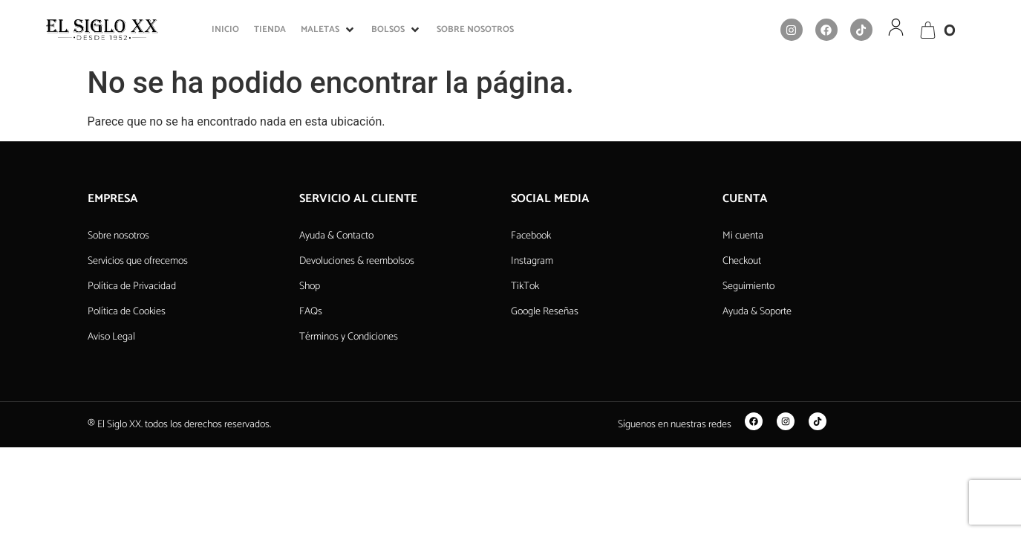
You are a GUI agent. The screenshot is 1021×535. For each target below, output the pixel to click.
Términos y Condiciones (348, 337)
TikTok (525, 286)
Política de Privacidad (132, 286)
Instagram (532, 261)
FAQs (310, 311)
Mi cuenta (742, 235)
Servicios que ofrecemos (138, 261)
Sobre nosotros (118, 235)
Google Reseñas (544, 311)
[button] (328, 30)
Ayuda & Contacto (336, 235)
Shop (309, 286)
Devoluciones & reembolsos (356, 261)
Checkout (741, 261)
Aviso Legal (111, 337)
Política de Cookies (127, 311)
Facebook (531, 235)
